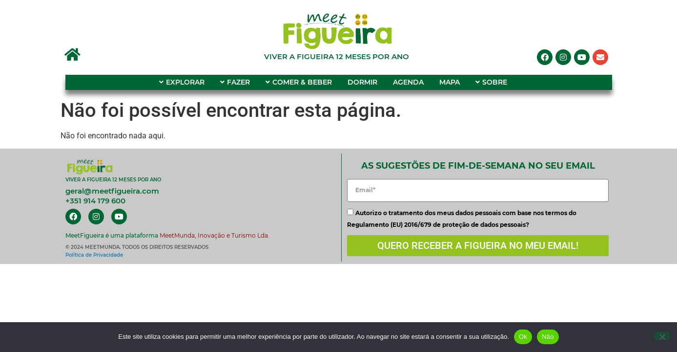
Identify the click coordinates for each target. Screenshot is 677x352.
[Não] (662, 336)
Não (548, 336)
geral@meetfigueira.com (112, 191)
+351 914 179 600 (95, 200)
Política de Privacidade (94, 255)
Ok (523, 336)
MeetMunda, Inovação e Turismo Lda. (214, 235)
